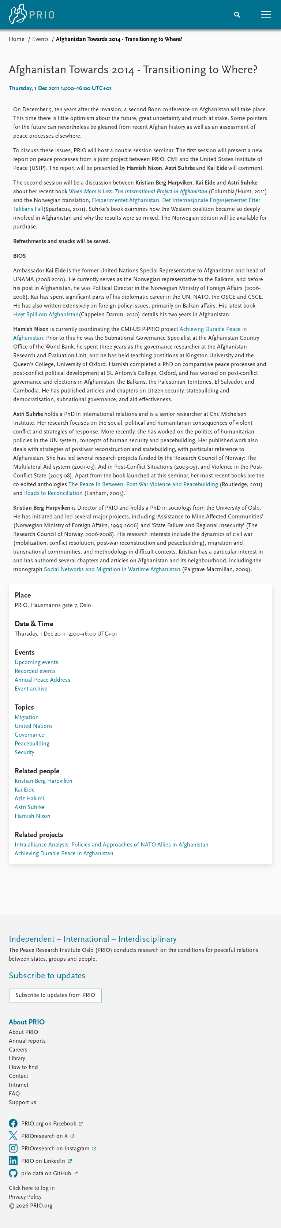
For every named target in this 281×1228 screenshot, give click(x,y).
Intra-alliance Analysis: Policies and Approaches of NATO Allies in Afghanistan (112, 845)
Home (17, 39)
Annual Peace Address (42, 680)
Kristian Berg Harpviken (43, 781)
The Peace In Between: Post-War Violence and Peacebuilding (143, 485)
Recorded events (35, 671)
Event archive (31, 689)
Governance (29, 735)
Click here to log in (32, 1188)
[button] (266, 14)
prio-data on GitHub (40, 1173)
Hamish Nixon (32, 816)
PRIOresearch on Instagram (50, 1148)
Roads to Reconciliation (53, 493)
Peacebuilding (32, 744)
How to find (23, 1068)
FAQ (14, 1094)
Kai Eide (25, 790)
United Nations (34, 726)
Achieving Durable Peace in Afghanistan (64, 854)
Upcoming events (36, 663)
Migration (27, 718)
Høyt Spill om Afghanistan (46, 315)
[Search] (237, 14)
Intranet (19, 1085)
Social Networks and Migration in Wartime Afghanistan (112, 570)
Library (17, 1059)
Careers (18, 1050)
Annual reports (27, 1041)
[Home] (31, 14)
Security (24, 753)
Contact (18, 1076)
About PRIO (23, 1032)
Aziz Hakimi (29, 799)
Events (40, 39)
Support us (22, 1103)
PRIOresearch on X (39, 1135)
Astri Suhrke (30, 808)
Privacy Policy (25, 1197)
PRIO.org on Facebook (43, 1123)
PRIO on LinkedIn (38, 1160)
